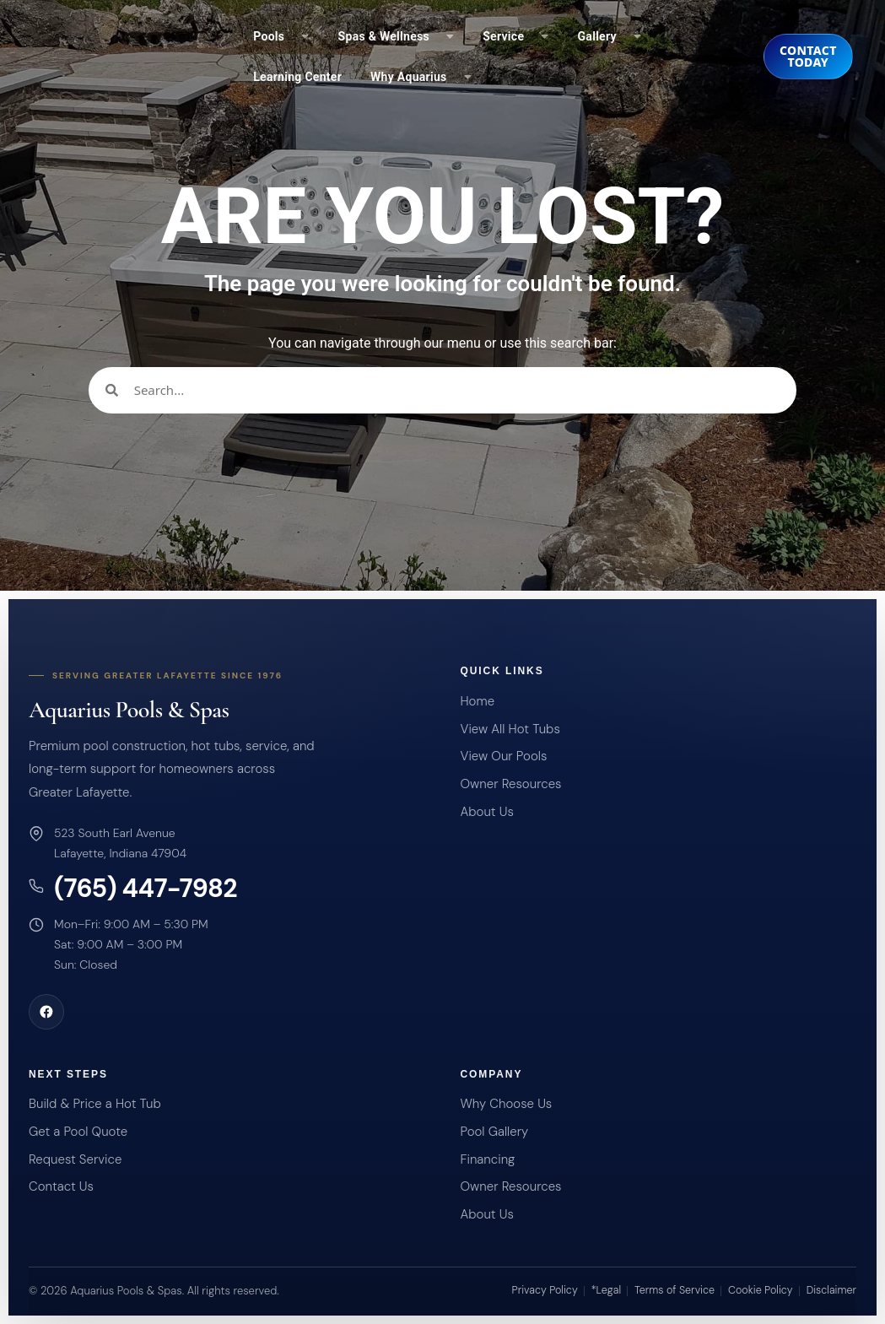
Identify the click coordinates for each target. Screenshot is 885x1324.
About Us (486, 811)
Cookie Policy (760, 1290)
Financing (487, 1159)
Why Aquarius (421, 76)
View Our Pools (503, 756)
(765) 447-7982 (145, 888)
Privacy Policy (545, 1290)
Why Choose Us (506, 1103)
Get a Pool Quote (78, 1131)
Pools (281, 36)
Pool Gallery (494, 1131)
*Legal (606, 1290)
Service (515, 36)
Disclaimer (831, 1290)
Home (477, 701)
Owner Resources (510, 783)
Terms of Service (674, 1290)
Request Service (75, 1159)
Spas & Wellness (396, 36)
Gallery (610, 36)
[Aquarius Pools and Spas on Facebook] (46, 1011)
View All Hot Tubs (509, 729)
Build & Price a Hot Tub (95, 1103)
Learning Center (297, 77)
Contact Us (61, 1186)
